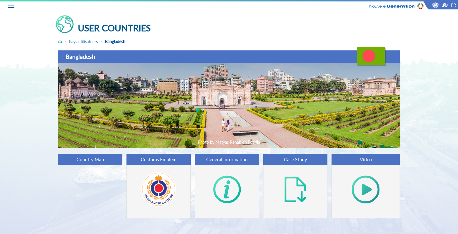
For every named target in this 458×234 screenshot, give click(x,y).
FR (453, 5)
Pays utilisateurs (83, 41)
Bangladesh (115, 41)
